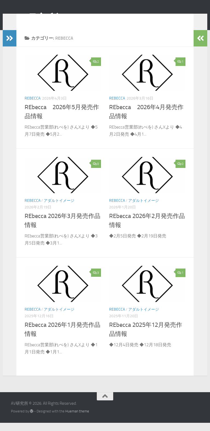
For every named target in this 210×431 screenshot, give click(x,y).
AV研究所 (35, 19)
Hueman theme (77, 419)
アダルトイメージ (59, 208)
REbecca (32, 106)
